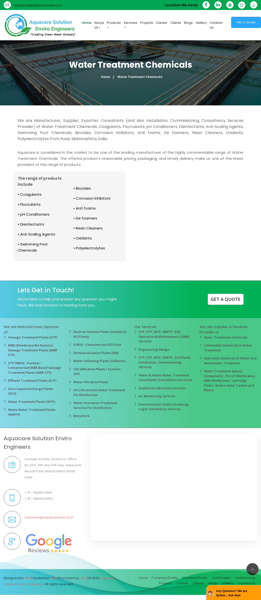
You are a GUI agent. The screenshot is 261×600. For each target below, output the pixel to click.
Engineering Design (154, 349)
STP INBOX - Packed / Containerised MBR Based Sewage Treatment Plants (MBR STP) (34, 368)
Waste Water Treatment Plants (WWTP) (31, 412)
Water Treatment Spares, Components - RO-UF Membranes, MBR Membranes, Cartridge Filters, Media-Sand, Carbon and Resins (230, 380)
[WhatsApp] (241, 5)
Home (86, 22)
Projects (146, 22)
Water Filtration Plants (90, 382)
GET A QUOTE (226, 299)
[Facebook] (206, 4)
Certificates (221, 577)
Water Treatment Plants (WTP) (31, 401)
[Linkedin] (218, 4)
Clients (175, 22)
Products (114, 22)
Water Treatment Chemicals (225, 337)
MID (28, 578)
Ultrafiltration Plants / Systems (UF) (97, 371)
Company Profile (164, 577)
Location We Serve (181, 5)
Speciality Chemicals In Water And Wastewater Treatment (230, 360)
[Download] (252, 4)
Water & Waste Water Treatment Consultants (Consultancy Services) (165, 377)
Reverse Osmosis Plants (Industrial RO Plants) (99, 334)
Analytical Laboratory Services (162, 388)
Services (130, 22)
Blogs (188, 22)
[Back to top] (252, 569)
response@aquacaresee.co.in (38, 5)
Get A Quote (246, 22)
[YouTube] (230, 4)
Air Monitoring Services (157, 396)
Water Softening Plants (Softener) (99, 361)
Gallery (201, 22)
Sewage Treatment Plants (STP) (32, 337)
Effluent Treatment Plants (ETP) (32, 380)
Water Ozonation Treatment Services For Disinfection (95, 405)
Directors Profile (195, 577)
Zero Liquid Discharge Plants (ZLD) (30, 391)
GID (83, 578)
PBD (53, 578)
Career (161, 22)
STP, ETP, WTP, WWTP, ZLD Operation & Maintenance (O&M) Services (164, 336)
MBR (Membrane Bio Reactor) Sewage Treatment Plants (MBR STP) (32, 350)
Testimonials (245, 577)
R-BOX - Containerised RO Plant (97, 344)
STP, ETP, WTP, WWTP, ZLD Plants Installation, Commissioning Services (165, 362)
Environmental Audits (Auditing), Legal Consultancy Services (164, 406)
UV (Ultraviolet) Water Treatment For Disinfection (99, 392)
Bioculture (81, 416)
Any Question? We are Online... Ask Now (231, 593)
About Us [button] (99, 25)
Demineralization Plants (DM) (96, 353)
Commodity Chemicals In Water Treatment (228, 347)
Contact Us (216, 25)
